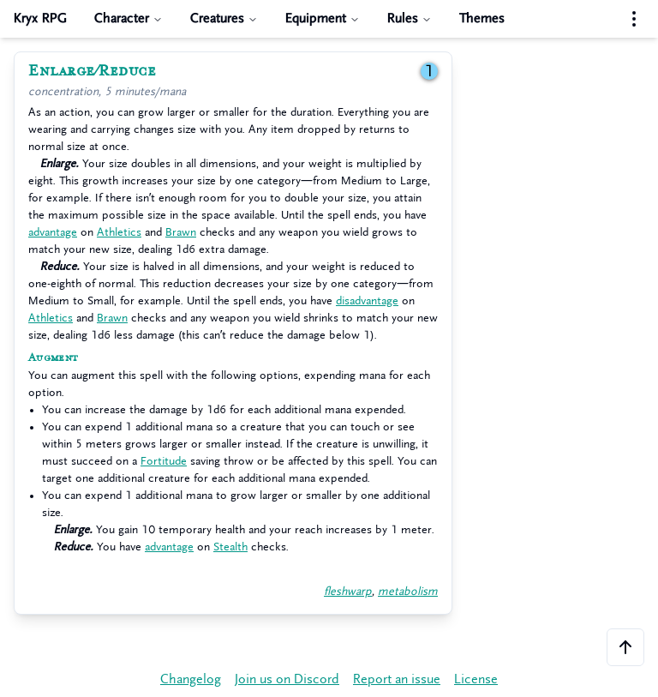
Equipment (322, 18)
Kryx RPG (40, 18)
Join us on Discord (287, 679)
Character (128, 18)
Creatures (224, 18)
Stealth (230, 546)
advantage (52, 231)
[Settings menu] (634, 19)
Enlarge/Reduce (92, 71)
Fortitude (164, 460)
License (476, 679)
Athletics (119, 231)
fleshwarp (348, 591)
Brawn (180, 231)
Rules (409, 18)
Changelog (190, 679)
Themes (482, 18)
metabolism (408, 591)
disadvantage (367, 300)
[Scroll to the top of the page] (625, 647)
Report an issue (396, 679)
